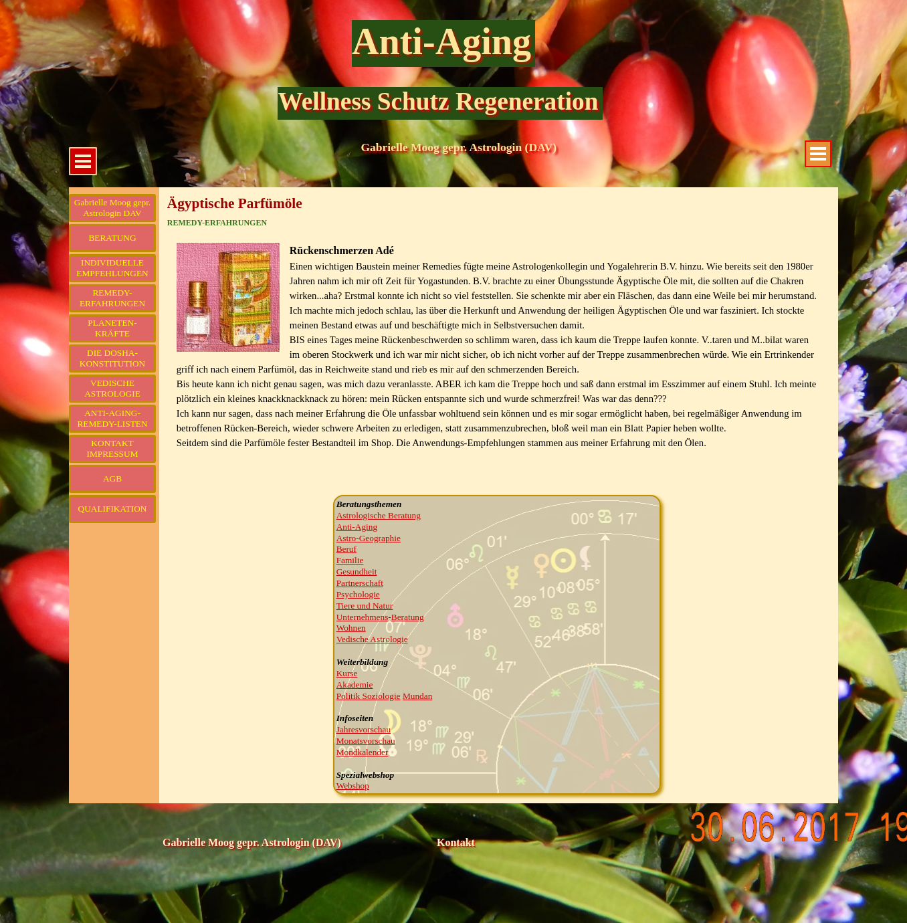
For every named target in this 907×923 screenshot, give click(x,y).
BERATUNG (112, 238)
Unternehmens (362, 617)
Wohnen (351, 628)
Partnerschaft (359, 583)
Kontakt (456, 842)
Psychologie (358, 594)
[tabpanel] (499, 361)
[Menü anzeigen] (818, 153)
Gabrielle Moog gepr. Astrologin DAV (112, 207)
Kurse (347, 673)
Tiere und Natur (364, 606)
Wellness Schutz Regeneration (438, 101)
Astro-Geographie (368, 538)
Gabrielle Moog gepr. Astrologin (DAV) (459, 147)
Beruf (346, 549)
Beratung (407, 617)
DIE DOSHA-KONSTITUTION (112, 358)
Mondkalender (362, 752)
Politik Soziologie (368, 696)
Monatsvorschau (365, 741)
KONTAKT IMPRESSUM (112, 448)
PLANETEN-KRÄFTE (112, 328)
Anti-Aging (441, 41)
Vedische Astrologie (372, 639)
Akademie (354, 685)
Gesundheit (356, 572)
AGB (112, 479)
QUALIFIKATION (112, 509)
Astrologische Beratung (378, 515)
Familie (350, 560)
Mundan (417, 696)
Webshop (352, 786)
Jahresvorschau (363, 729)
